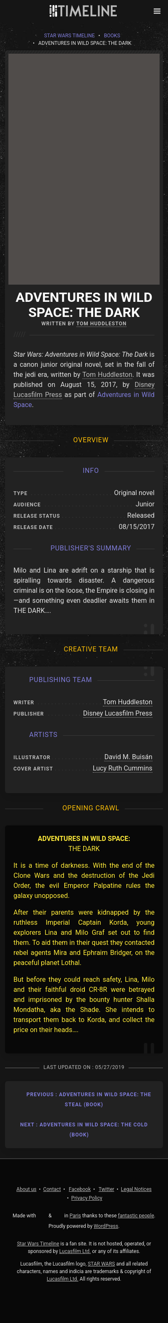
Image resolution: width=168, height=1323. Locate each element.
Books (112, 36)
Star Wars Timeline (69, 36)
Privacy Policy (86, 1198)
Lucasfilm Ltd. (75, 1251)
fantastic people (136, 1216)
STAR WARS (101, 1264)
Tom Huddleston (101, 324)
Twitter (106, 1189)
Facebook (80, 1189)
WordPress (106, 1226)
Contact (52, 1189)
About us (26, 1189)
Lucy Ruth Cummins (122, 768)
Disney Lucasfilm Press (117, 713)
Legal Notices (136, 1189)
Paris (75, 1216)
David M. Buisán (128, 757)
